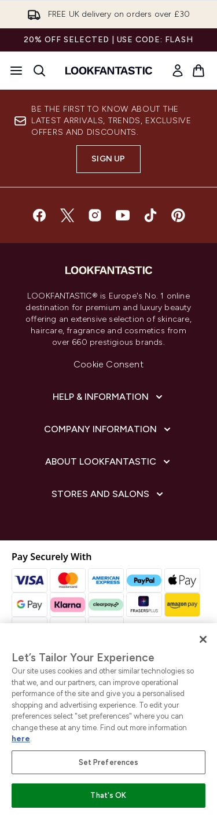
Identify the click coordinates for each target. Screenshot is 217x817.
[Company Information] (108, 429)
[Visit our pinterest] (178, 215)
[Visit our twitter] (67, 215)
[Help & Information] (109, 397)
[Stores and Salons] (108, 494)
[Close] (203, 639)
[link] (177, 70)
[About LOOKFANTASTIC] (108, 462)
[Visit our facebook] (39, 215)
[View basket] (198, 70)
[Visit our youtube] (123, 215)
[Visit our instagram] (95, 215)
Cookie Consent (108, 364)
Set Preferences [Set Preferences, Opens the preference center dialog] (109, 762)
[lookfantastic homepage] (108, 70)
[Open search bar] (39, 71)
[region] (108, 720)
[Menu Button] (16, 71)
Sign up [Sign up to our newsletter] (108, 159)
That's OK (108, 795)
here (21, 738)
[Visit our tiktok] (150, 215)
